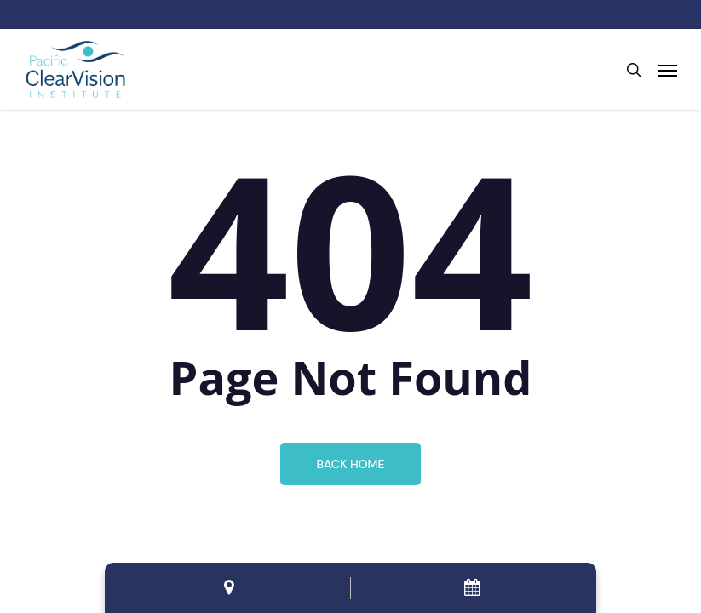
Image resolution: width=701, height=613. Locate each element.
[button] (667, 69)
